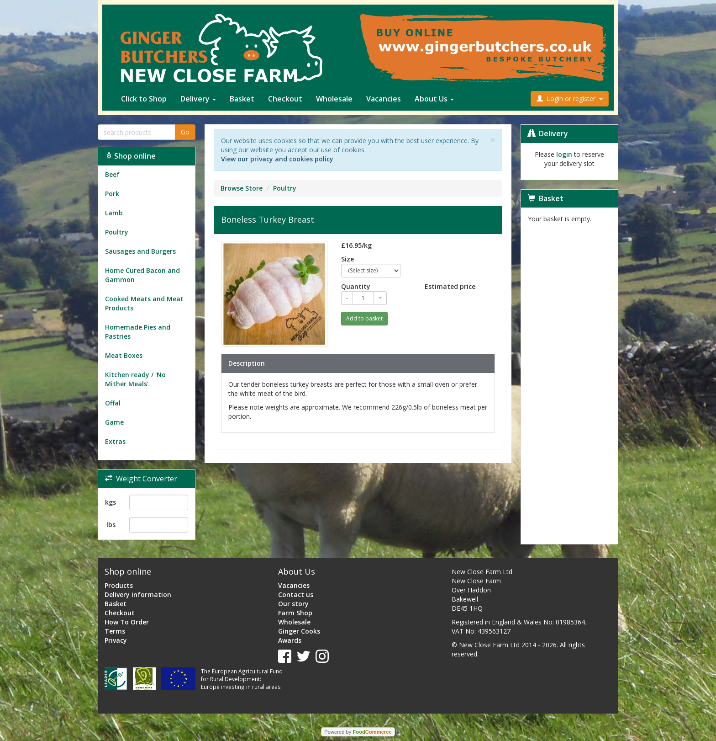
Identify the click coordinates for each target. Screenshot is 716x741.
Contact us (295, 594)
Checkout (285, 99)
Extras (115, 441)
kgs (110, 502)
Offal (113, 403)
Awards (289, 640)
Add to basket (364, 318)
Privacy (116, 640)
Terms (115, 631)
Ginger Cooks (299, 631)
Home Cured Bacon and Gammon (142, 275)
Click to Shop (144, 99)
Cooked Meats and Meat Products (144, 303)
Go (185, 132)
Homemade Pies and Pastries (137, 332)
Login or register (570, 98)
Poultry (116, 232)
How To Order (127, 622)
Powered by (357, 732)
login (564, 154)
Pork (112, 193)
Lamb (114, 212)
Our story (293, 603)
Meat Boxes (123, 355)
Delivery (198, 99)
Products (119, 585)
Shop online (130, 156)
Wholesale (334, 99)
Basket (242, 99)
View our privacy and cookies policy (277, 159)
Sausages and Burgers (140, 251)
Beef (112, 174)
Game (114, 422)
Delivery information (138, 594)
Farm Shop (295, 612)
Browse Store (242, 188)
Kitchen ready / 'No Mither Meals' (135, 379)
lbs (111, 524)
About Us (434, 99)
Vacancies (383, 99)
